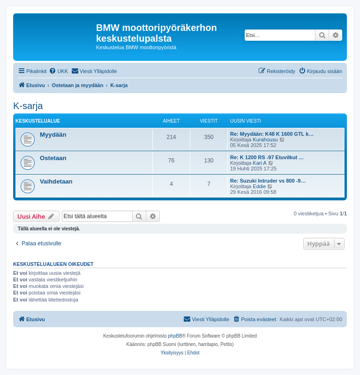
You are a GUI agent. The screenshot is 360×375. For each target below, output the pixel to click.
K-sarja (28, 106)
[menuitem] (58, 71)
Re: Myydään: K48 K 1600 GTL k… (272, 134)
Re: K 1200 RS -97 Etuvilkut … (267, 157)
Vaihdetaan (56, 181)
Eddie (259, 186)
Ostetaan (53, 158)
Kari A (259, 163)
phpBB (175, 335)
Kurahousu (265, 139)
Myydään (53, 134)
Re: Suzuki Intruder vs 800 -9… (268, 181)
